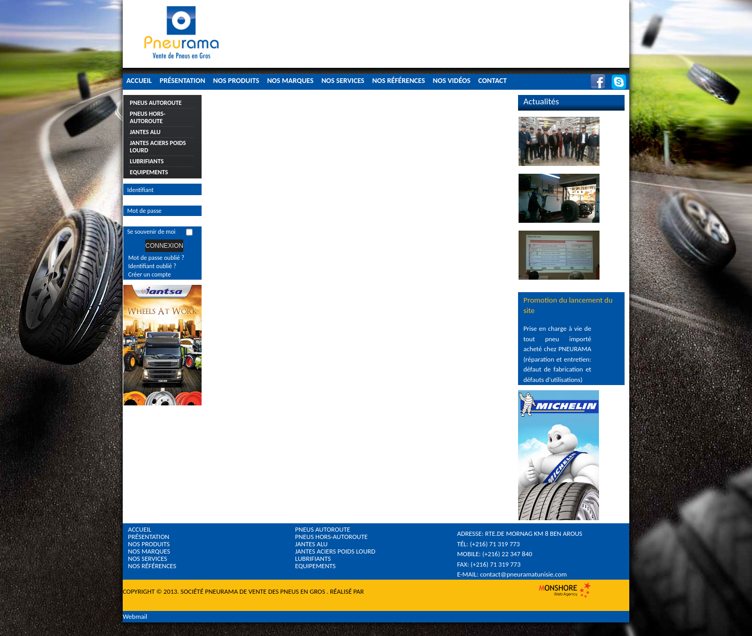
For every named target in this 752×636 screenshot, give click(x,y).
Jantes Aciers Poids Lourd (158, 146)
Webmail (135, 616)
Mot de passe (144, 210)
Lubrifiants (147, 161)
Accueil (139, 80)
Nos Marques (290, 80)
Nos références (152, 566)
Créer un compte (149, 274)
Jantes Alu (145, 132)
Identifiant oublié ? (152, 266)
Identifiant (140, 190)
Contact (492, 80)
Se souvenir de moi (151, 231)
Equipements (149, 172)
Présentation (182, 80)
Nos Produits (236, 80)
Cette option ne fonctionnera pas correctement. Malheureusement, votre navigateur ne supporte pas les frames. (311, 134)
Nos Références (398, 80)
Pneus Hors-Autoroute (148, 117)
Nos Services (342, 80)
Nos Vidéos (452, 80)
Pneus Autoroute (156, 102)
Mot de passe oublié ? (156, 257)
